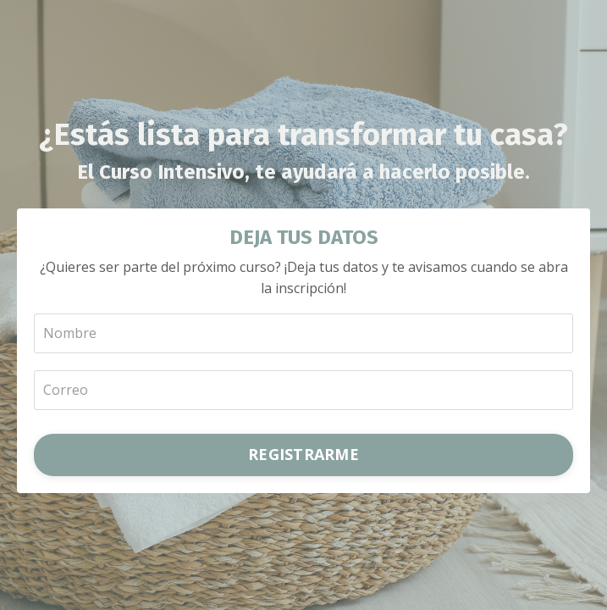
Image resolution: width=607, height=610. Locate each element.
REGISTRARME (303, 454)
